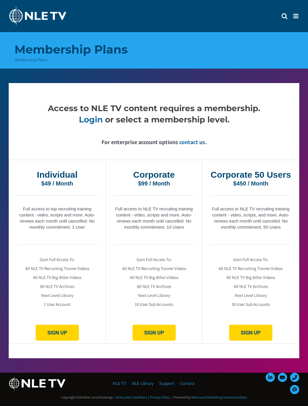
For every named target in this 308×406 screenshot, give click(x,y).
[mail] (294, 389)
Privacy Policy (160, 397)
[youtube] (282, 377)
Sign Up (57, 333)
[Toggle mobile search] (284, 16)
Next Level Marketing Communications (219, 397)
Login (91, 119)
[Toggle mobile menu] (296, 16)
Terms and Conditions (131, 397)
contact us (192, 142)
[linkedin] (270, 377)
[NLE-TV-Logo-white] (38, 378)
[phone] (294, 377)
